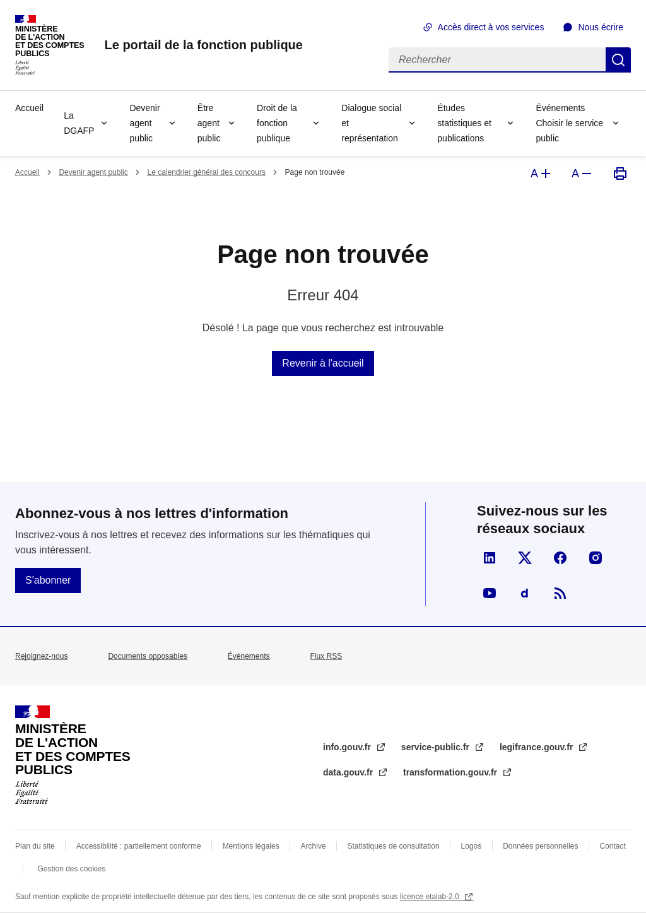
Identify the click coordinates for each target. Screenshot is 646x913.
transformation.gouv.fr (451, 772)
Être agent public (209, 123)
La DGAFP (79, 123)
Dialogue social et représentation (371, 123)
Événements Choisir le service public (569, 123)
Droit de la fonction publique (277, 123)
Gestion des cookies (71, 868)
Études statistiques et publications (464, 123)
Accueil (29, 108)
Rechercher (618, 60)
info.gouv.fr (348, 747)
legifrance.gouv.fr (537, 747)
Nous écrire (600, 27)
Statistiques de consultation (394, 846)
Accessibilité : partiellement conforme (138, 846)
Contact (612, 846)
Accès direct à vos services (491, 27)
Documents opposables (147, 656)
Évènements (249, 656)
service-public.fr (436, 747)
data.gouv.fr (349, 772)
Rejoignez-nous (41, 656)
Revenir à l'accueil (322, 363)
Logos (471, 846)
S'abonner (48, 580)
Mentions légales (251, 846)
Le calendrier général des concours (206, 172)
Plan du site (35, 846)
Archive (313, 846)
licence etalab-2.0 (430, 896)
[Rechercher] (497, 60)
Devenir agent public (144, 123)
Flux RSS (326, 656)
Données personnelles (540, 846)
